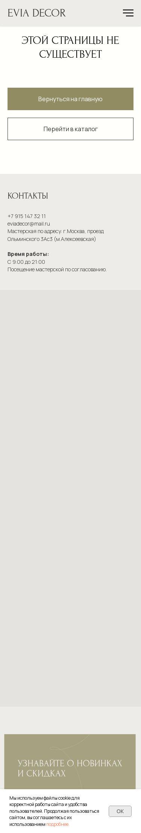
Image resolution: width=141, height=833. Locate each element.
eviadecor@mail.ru (29, 223)
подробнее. (58, 824)
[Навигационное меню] (128, 13)
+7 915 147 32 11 (27, 216)
